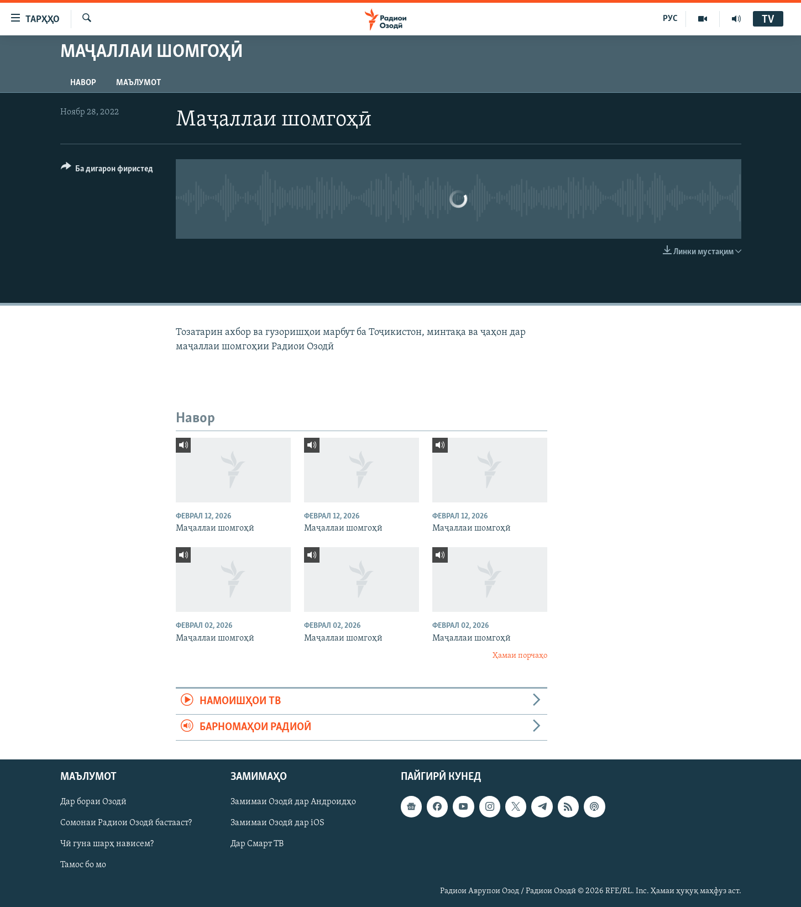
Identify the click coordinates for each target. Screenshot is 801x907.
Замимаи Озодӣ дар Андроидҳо (293, 802)
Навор (83, 82)
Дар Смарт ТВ (257, 844)
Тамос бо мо (83, 865)
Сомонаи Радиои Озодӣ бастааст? (126, 823)
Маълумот (138, 82)
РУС (670, 18)
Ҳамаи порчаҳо (520, 656)
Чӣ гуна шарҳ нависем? (107, 844)
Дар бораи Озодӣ (93, 802)
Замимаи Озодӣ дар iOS (277, 823)
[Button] (107, 170)
